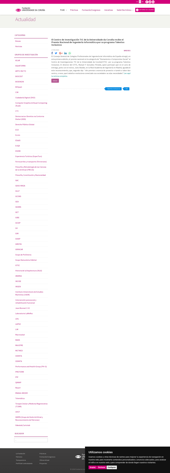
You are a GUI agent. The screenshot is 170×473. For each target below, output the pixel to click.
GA (137, 2)
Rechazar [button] (101, 467)
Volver (55, 81)
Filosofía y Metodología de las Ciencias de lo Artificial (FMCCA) (30, 168)
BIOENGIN (19, 81)
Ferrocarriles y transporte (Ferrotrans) (31, 161)
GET (17, 212)
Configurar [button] (112, 467)
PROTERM (19, 372)
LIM (16, 329)
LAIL (17, 319)
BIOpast (18, 87)
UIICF (17, 412)
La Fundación (20, 453)
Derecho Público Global (24, 124)
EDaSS (17, 140)
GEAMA (18, 207)
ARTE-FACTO (20, 71)
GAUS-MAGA (20, 185)
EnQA (17, 145)
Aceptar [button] (93, 467)
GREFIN (18, 244)
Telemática (20, 398)
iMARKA (18, 276)
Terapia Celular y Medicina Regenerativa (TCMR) (31, 405)
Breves (18, 41)
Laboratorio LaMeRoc (24, 313)
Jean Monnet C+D (22, 308)
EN (142, 2)
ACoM (17, 60)
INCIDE (18, 281)
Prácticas (74, 10)
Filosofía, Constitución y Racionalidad (30, 175)
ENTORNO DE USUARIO (145, 9)
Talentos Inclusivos (113, 89)
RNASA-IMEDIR (21, 393)
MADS (17, 340)
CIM (16, 92)
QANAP (18, 382)
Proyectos (43, 463)
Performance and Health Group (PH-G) (31, 366)
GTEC (17, 265)
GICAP (17, 223)
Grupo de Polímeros (23, 254)
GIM (17, 233)
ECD (17, 130)
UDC (126, 89)
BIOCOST (19, 76)
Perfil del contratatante (24, 463)
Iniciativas (108, 10)
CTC (17, 111)
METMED (19, 350)
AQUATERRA (20, 66)
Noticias (18, 46)
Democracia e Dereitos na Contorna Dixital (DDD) (29, 117)
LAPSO (18, 324)
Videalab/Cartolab (22, 425)
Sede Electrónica (124, 10)
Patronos (19, 457)
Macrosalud (20, 334)
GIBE (17, 217)
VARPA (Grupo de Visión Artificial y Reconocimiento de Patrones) (29, 418)
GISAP (17, 239)
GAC (17, 180)
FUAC (62, 10)
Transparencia (21, 460)
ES (140, 2)
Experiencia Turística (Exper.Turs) (28, 156)
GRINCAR (19, 249)
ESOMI (18, 151)
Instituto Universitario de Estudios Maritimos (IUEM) (29, 293)
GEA (17, 201)
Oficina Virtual (44, 460)
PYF (16, 377)
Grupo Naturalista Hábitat (26, 260)
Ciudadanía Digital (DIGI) (25, 97)
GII (16, 228)
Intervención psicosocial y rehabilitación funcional (25, 301)
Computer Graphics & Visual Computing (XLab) (31, 104)
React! (18, 388)
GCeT (17, 191)
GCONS (18, 196)
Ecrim (17, 135)
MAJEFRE (19, 345)
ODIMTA (18, 356)
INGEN (18, 286)
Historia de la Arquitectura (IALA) (28, 270)
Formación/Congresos (91, 10)
